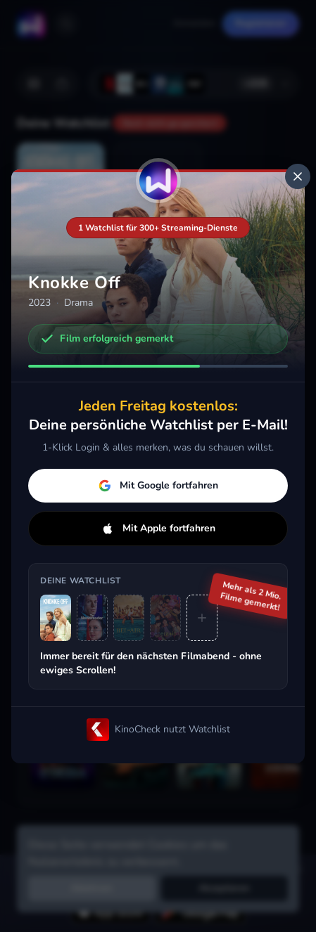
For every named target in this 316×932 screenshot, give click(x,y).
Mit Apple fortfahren (158, 528)
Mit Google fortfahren (158, 485)
